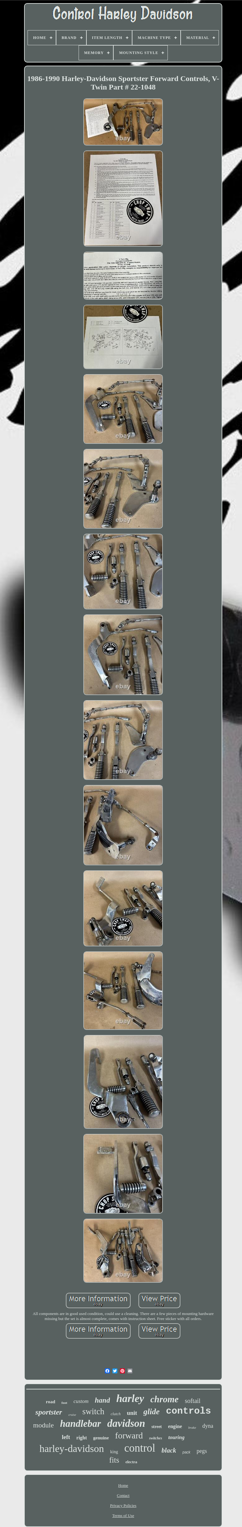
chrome (164, 1399)
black (169, 1450)
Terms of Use (123, 1515)
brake (192, 1427)
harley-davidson (71, 1448)
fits (114, 1460)
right (81, 1437)
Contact (123, 1495)
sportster (48, 1412)
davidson (126, 1423)
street (157, 1426)
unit (132, 1413)
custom (81, 1401)
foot (64, 1403)
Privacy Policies (123, 1505)
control (139, 1448)
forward (129, 1435)
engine (175, 1426)
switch (93, 1411)
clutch (116, 1413)
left (66, 1437)
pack (186, 1452)
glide (151, 1411)
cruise (72, 1414)
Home (123, 1485)
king (114, 1451)
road (50, 1401)
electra (131, 1461)
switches (155, 1438)
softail (192, 1400)
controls (188, 1411)
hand (102, 1400)
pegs (202, 1451)
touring (176, 1437)
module (43, 1425)
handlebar (80, 1423)
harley (130, 1398)
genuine (101, 1437)
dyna (207, 1426)
